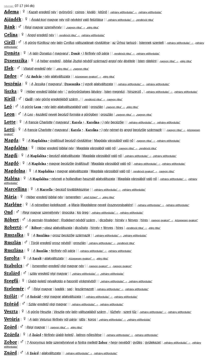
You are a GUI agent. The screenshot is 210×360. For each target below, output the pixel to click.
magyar (52, 19)
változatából (87, 312)
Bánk (9, 26)
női (67, 19)
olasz (48, 227)
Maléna (12, 178)
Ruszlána (42, 235)
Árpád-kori (38, 19)
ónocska (68, 212)
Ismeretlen (40, 266)
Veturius (45, 319)
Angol (31, 35)
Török (35, 243)
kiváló (91, 12)
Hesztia (45, 312)
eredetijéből (59, 99)
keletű (42, 281)
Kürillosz (43, 42)
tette (49, 342)
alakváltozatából (69, 107)
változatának (84, 42)
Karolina (93, 122)
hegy (114, 342)
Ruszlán (12, 242)
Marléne (13, 204)
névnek (56, 179)
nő (131, 140)
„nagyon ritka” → (76, 27)
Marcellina (15, 189)
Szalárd (12, 273)
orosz (56, 235)
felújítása (96, 19)
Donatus (46, 53)
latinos (81, 335)
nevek (52, 114)
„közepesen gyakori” (186, 220)
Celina (11, 34)
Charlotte (45, 122)
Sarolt (36, 258)
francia (33, 122)
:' (66, 91)
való (86, 19)
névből (87, 61)
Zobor (10, 342)
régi (63, 266)
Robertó (13, 227)
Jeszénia (12, 83)
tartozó (131, 42)
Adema (11, 11)
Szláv (33, 304)
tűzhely (115, 312)
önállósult (57, 140)
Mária (10, 196)
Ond (8, 212)
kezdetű (41, 114)
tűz (134, 312)
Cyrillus (69, 42)
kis (79, 212)
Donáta (12, 53)
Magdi (10, 155)
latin (60, 42)
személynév (53, 27)
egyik (89, 84)
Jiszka (10, 91)
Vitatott (28, 68)
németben (42, 205)
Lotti (9, 129)
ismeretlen (73, 197)
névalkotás (55, 281)
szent (127, 312)
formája (75, 114)
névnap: (9, 6)
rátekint (151, 61)
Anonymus (37, 342)
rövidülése (102, 42)
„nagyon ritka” (81, 68)
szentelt (158, 42)
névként (76, 19)
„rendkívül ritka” (145, 19)
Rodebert (68, 220)
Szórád (35, 296)
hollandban (74, 179)
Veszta (11, 311)
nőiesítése (94, 335)
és (121, 130)
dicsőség (106, 220)
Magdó (11, 163)
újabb (60, 335)
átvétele (129, 61)
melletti (92, 342)
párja (105, 53)
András (36, 76)
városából (115, 140)
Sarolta (11, 258)
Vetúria (12, 319)
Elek (9, 68)
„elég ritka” (92, 27)
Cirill (9, 42)
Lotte (10, 121)
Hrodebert (51, 220)
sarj (69, 289)
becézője (117, 122)
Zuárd (10, 352)
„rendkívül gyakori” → (145, 171)
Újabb (32, 281)
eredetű (44, 12)
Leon (37, 107)
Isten (141, 61)
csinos (79, 12)
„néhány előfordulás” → (123, 12)
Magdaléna (39, 140)
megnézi (118, 91)
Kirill (9, 98)
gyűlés (137, 342)
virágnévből (87, 281)
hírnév (119, 220)
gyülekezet (153, 342)
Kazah (33, 12)
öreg (85, 212)
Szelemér (14, 288)
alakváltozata (60, 76)
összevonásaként (120, 205)
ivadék (59, 289)
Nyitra (82, 342)
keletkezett (58, 205)
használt (89, 179)
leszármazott (84, 289)
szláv (33, 273)
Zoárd (10, 326)
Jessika (39, 84)
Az (28, 76)
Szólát (10, 296)
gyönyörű (65, 12)
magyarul (61, 53)
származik (154, 130)
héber (44, 61)
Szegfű (11, 280)
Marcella (46, 189)
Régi (28, 27)
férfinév (90, 53)
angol (112, 61)
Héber (30, 91)
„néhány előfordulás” (150, 12)
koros (92, 319)
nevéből (124, 342)
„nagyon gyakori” (122, 266)
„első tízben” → (92, 197)
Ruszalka (13, 235)
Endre (10, 76)
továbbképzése (78, 189)
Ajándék (12, 19)
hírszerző (134, 91)
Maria (75, 205)
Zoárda (11, 334)
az (114, 42)
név (53, 12)
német (114, 130)
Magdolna (39, 163)
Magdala (100, 140)
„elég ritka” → (64, 68)
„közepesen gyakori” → (88, 76)
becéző (63, 114)
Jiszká (77, 61)
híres (144, 220)
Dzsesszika (15, 60)
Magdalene (88, 205)
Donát (75, 53)
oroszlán (97, 107)
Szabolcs (13, 265)
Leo (30, 114)
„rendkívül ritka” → (69, 35)
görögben (91, 114)
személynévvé (63, 342)
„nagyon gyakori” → (162, 220)
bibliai (67, 61)
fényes (133, 220)
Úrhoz (121, 42)
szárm (73, 99)
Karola (77, 122)
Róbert (11, 219)
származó (100, 61)
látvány (96, 91)
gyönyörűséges (79, 91)
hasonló (72, 281)
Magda (11, 140)
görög (32, 42)
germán (37, 220)
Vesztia (59, 312)
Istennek (145, 42)
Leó (8, 106)
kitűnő (102, 12)
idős (82, 319)
